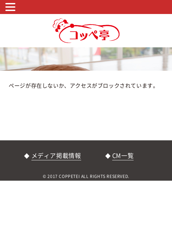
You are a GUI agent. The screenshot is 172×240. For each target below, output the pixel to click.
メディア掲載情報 (56, 155)
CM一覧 (123, 155)
